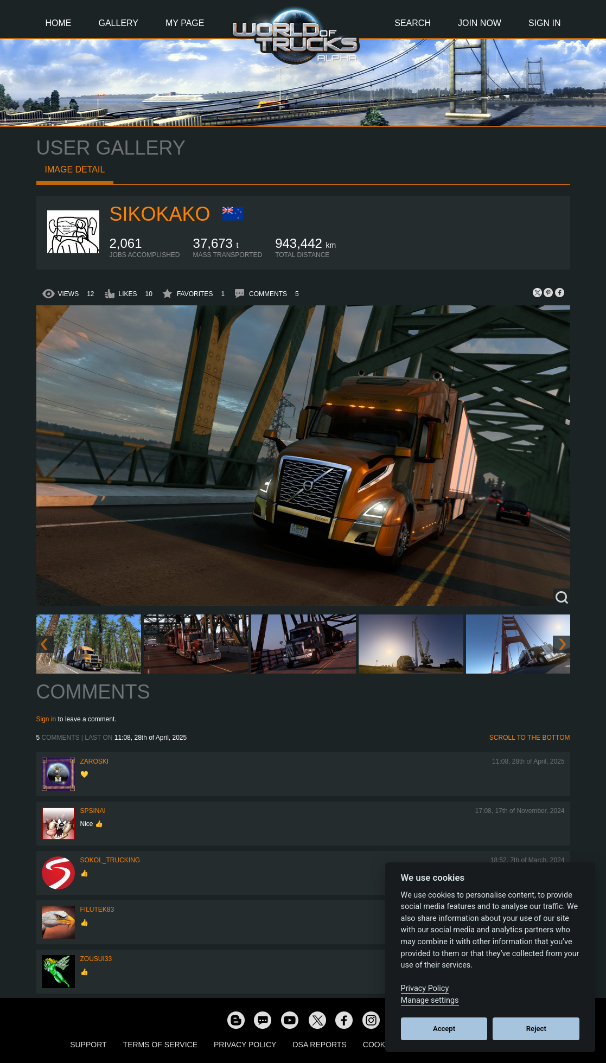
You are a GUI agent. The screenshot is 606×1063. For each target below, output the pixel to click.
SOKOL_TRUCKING (110, 860)
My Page (184, 23)
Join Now (479, 23)
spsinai (93, 811)
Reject (536, 1028)
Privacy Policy (245, 1044)
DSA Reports (319, 1044)
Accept (444, 1028)
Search (412, 23)
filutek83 (97, 909)
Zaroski (94, 761)
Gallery (119, 23)
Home (59, 23)
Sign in (46, 719)
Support (88, 1044)
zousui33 (96, 959)
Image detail (75, 169)
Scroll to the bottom (529, 737)
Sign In (544, 23)
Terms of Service (160, 1044)
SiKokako (160, 214)
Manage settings (430, 1000)
